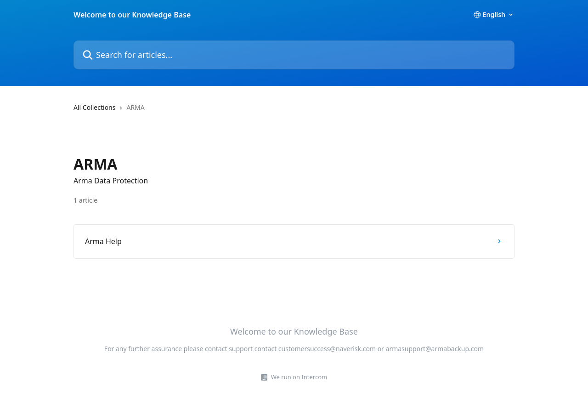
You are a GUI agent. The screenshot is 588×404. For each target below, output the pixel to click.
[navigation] (294, 111)
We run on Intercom (299, 377)
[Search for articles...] (294, 54)
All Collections (94, 107)
